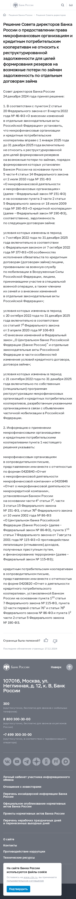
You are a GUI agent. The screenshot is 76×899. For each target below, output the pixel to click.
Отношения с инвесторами (22, 786)
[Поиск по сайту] (65, 5)
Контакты (10, 845)
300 (6, 704)
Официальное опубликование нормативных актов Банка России (34, 805)
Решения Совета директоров (51, 15)
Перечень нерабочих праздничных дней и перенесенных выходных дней (32, 822)
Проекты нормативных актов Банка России (34, 813)
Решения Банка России (20, 15)
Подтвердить (18, 889)
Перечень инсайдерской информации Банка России (35, 795)
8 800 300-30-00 (16, 719)
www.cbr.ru (30, 877)
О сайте (8, 839)
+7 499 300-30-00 (17, 734)
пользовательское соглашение (25, 880)
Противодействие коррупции (24, 851)
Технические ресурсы (19, 857)
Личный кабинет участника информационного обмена (36, 778)
